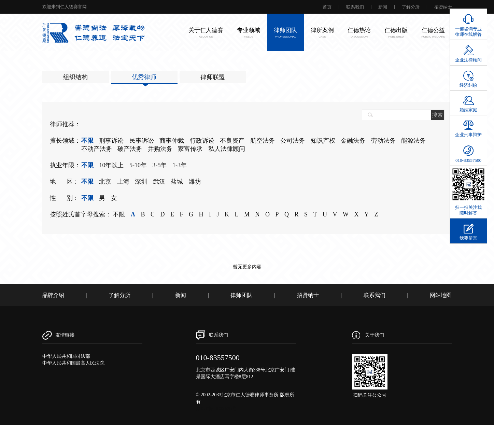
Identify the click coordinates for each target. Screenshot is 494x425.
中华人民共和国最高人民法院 (73, 363)
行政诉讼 (202, 140)
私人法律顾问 (226, 148)
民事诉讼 (141, 140)
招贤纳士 (443, 7)
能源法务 (413, 140)
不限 (87, 140)
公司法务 (292, 140)
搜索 (437, 115)
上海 (123, 181)
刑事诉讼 (111, 140)
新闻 (382, 7)
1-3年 (179, 165)
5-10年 (138, 165)
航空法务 (262, 140)
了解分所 (411, 7)
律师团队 (241, 295)
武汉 (159, 181)
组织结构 (75, 77)
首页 (327, 7)
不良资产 (232, 140)
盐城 (177, 181)
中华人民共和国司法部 (66, 356)
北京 (105, 181)
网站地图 (441, 295)
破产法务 (129, 148)
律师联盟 (212, 77)
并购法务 (160, 148)
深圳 (141, 181)
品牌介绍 (53, 295)
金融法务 (353, 140)
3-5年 (159, 165)
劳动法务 (383, 140)
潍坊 (195, 181)
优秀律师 (144, 77)
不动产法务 (96, 148)
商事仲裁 (171, 140)
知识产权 (323, 140)
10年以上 (111, 165)
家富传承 (190, 148)
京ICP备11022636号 (216, 408)
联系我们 (355, 7)
